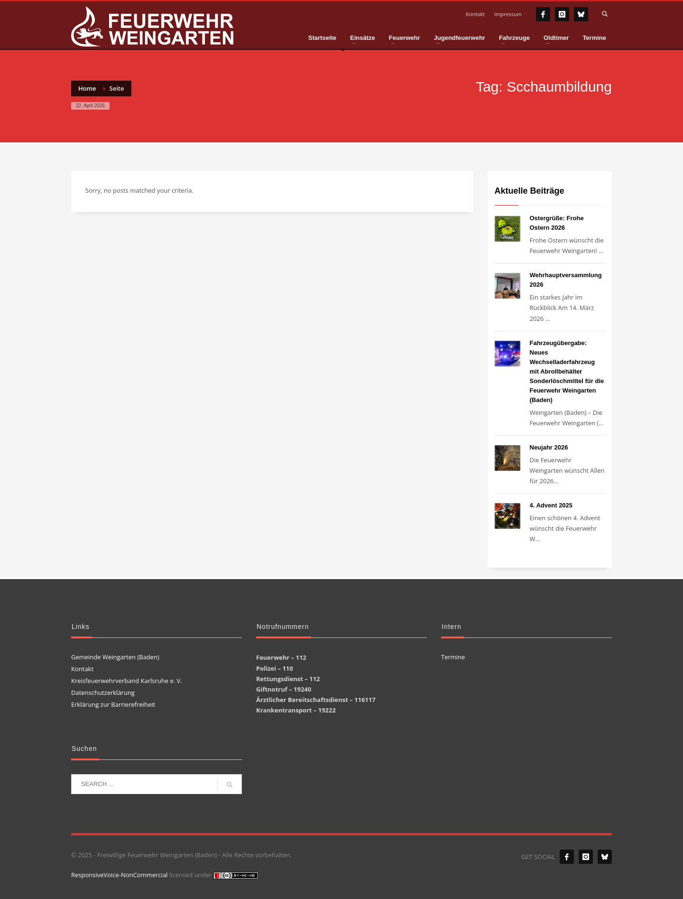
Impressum (508, 14)
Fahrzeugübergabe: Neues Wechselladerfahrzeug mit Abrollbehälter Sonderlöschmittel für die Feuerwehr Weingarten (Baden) (567, 371)
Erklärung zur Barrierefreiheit (113, 704)
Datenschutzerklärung (103, 692)
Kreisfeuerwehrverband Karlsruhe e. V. (126, 680)
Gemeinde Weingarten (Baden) (115, 657)
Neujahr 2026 (549, 447)
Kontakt (475, 14)
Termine (453, 657)
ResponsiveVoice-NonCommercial (119, 875)
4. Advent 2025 (551, 505)
